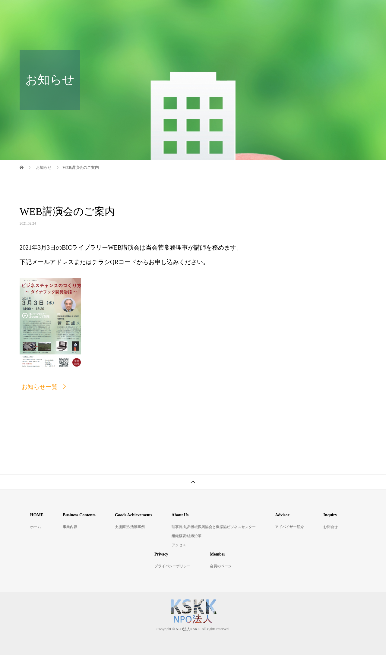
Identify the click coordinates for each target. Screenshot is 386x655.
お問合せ (330, 527)
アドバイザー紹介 (289, 527)
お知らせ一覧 (39, 386)
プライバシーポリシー (172, 566)
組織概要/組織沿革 (186, 536)
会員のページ (221, 566)
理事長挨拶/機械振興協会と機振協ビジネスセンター (214, 527)
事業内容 (70, 527)
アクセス (179, 545)
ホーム (35, 527)
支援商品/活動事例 (130, 527)
